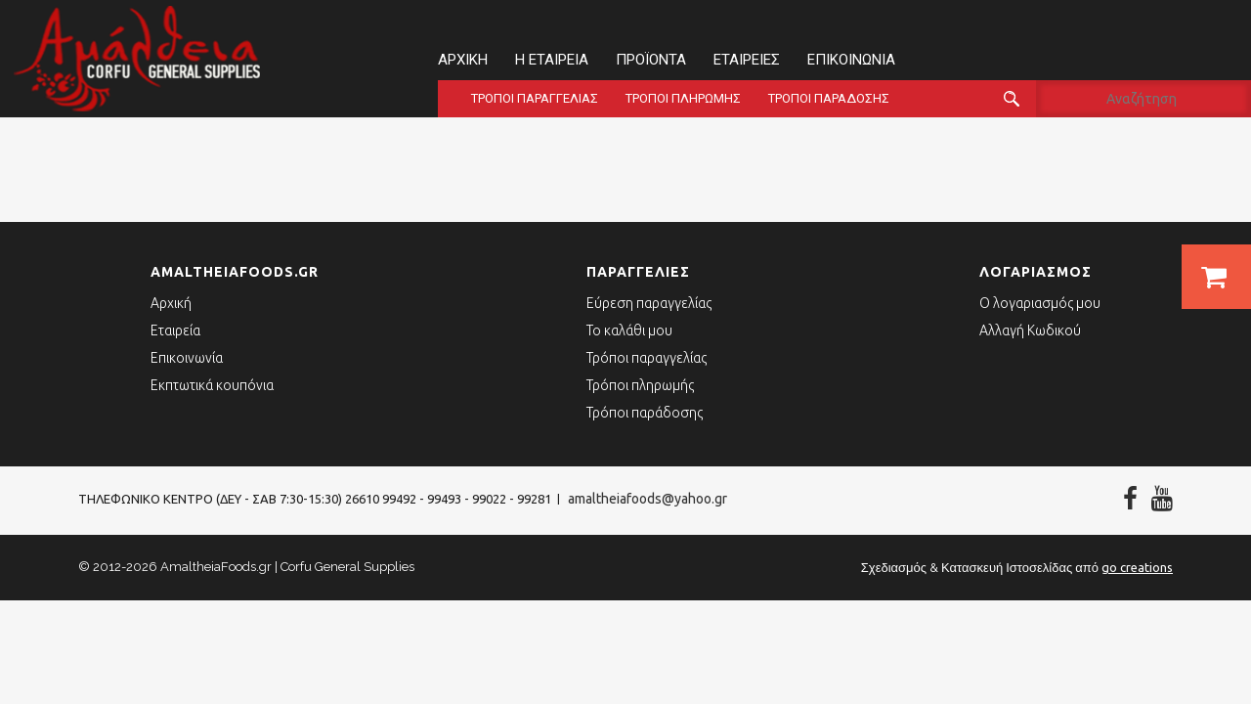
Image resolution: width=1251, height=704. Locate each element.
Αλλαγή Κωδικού (1030, 330)
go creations (1137, 567)
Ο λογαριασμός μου (1039, 303)
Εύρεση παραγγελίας (649, 303)
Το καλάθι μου (629, 330)
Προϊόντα (651, 59)
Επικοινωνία (851, 59)
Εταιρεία (175, 330)
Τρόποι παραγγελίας (534, 98)
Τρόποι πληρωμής (683, 98)
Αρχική (463, 59)
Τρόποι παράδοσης (828, 98)
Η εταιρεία (551, 59)
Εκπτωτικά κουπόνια (212, 385)
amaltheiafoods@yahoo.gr (647, 498)
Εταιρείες (746, 59)
